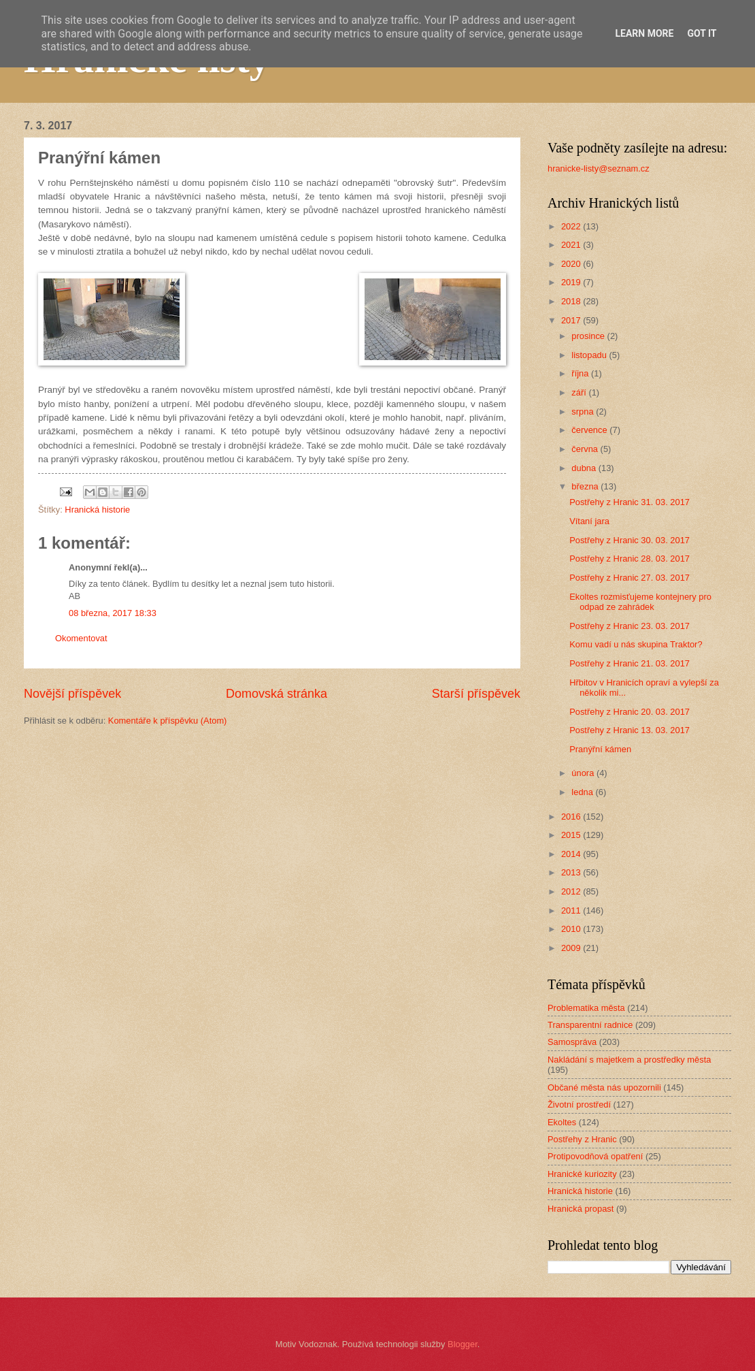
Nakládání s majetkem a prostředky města (629, 1059)
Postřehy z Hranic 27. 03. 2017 (629, 577)
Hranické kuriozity (582, 1174)
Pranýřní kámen (600, 749)
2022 (572, 226)
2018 (572, 301)
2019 (572, 282)
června (585, 449)
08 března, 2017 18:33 (112, 613)
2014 (572, 854)
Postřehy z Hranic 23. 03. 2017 (629, 626)
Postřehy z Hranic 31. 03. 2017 (629, 502)
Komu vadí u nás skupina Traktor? (635, 644)
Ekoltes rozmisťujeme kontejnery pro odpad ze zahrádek (640, 602)
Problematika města (586, 1008)
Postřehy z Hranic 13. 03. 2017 (629, 730)
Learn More (644, 33)
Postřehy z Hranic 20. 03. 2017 (629, 712)
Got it (701, 33)
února (584, 773)
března (586, 486)
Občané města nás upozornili (604, 1087)
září (579, 392)
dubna (584, 468)
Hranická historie (97, 509)
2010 (572, 929)
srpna (583, 411)
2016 (572, 816)
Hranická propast (581, 1209)
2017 (572, 320)
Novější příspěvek (72, 693)
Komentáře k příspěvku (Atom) (167, 720)
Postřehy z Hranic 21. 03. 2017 (629, 663)
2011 (572, 910)
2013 (572, 872)
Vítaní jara (589, 521)
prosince (589, 336)
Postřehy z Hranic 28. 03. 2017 (629, 558)
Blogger (462, 1344)
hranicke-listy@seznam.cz (599, 168)
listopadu (590, 355)
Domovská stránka (276, 693)
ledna (583, 792)
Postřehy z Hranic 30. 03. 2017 (629, 540)
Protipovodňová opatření (595, 1156)
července (590, 430)
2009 (572, 948)
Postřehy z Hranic (582, 1139)
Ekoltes (562, 1122)
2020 (572, 264)
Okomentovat (81, 638)
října (581, 373)
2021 (572, 245)
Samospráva (572, 1042)
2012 (572, 891)
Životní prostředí (579, 1104)
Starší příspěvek (476, 693)
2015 (572, 835)
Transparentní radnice (590, 1025)
